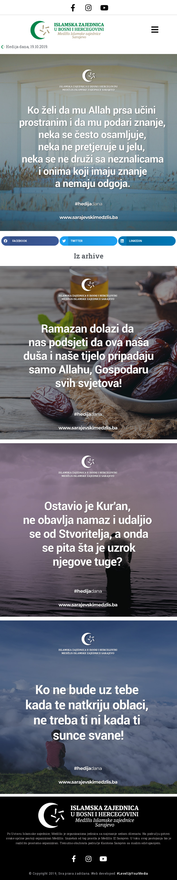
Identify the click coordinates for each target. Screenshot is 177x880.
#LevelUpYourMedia (132, 873)
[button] (30, 241)
